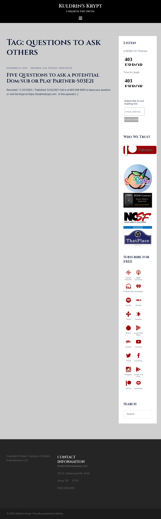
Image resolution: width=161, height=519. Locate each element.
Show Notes (65, 68)
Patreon (146, 150)
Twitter (128, 361)
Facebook (138, 361)
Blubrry (128, 333)
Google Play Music (138, 334)
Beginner (36, 68)
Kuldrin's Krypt (80, 6)
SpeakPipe (138, 388)
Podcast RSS (128, 292)
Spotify (128, 305)
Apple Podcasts (138, 279)
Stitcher (139, 305)
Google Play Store (138, 376)
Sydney (59, 513)
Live (44, 68)
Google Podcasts (128, 279)
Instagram (128, 375)
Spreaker (138, 319)
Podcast (53, 68)
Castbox (128, 347)
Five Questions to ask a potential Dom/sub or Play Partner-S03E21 (53, 78)
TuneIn (128, 319)
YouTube (138, 347)
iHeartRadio (138, 292)
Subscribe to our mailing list (134, 102)
